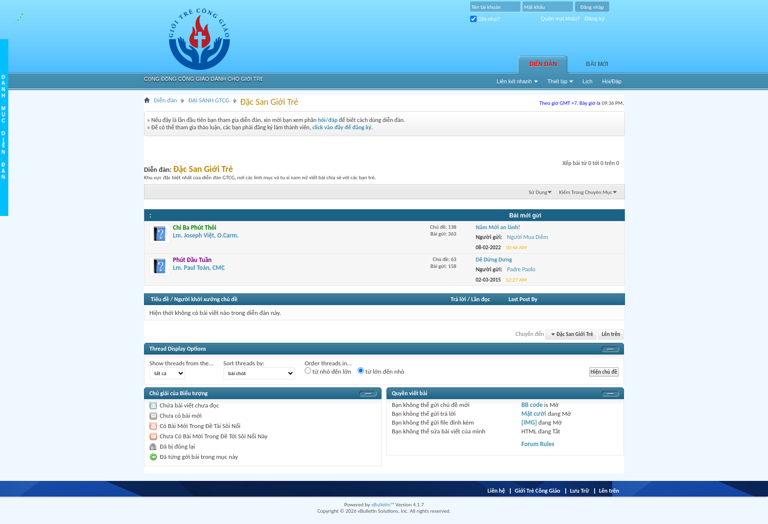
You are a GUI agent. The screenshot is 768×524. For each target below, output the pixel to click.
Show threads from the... (181, 363)
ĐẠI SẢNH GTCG (208, 100)
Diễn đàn (543, 64)
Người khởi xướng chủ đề (206, 299)
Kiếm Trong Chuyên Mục (585, 192)
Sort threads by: (243, 363)
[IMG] (529, 422)
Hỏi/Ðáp (612, 81)
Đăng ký (594, 19)
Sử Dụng (538, 192)
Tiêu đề (160, 299)
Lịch (587, 81)
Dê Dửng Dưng (494, 259)
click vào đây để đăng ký (342, 127)
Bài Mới (597, 64)
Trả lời (458, 299)
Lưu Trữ (579, 490)
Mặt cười (534, 413)
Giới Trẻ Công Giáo (537, 490)
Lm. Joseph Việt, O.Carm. (206, 231)
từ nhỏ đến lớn (328, 371)
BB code (532, 404)
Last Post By (522, 299)
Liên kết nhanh (514, 81)
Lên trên (611, 334)
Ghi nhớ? (485, 19)
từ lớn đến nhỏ (381, 371)
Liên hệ (496, 490)
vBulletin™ (382, 504)
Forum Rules (538, 444)
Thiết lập (558, 81)
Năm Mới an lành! (498, 227)
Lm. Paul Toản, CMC (199, 263)
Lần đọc (480, 299)
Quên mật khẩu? (560, 19)
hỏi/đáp (327, 120)
